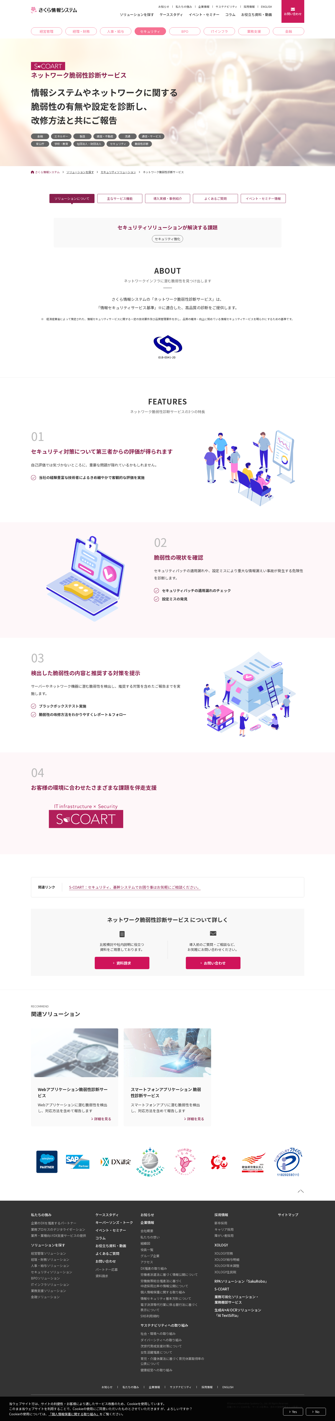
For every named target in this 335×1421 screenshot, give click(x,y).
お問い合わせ (105, 1261)
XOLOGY (221, 1245)
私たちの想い (150, 1237)
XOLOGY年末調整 (227, 1265)
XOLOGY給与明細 (227, 1259)
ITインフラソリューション (50, 1284)
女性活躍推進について (156, 1352)
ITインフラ (219, 31)
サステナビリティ (226, 6)
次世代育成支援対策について (161, 1346)
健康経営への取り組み (156, 1370)
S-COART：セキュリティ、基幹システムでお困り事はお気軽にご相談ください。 (135, 887)
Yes (294, 1411)
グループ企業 (150, 1256)
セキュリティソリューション (118, 172)
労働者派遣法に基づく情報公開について (169, 1274)
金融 (288, 31)
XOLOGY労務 (224, 1253)
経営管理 (46, 31)
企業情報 (203, 6)
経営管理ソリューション (48, 1253)
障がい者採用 (224, 1235)
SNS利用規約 (150, 1316)
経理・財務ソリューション (50, 1259)
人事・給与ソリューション (50, 1265)
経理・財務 (81, 31)
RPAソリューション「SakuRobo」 (242, 1281)
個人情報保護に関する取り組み (163, 1292)
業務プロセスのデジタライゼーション (58, 1229)
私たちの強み (184, 6)
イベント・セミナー (204, 15)
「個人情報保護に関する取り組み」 (74, 1414)
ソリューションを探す (137, 15)
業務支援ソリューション (48, 1290)
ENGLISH (266, 6)
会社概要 (147, 1230)
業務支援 (254, 31)
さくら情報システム (47, 172)
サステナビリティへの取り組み (164, 1325)
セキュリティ (150, 31)
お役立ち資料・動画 (256, 15)
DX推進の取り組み (154, 1268)
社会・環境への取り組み (158, 1333)
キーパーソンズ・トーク (114, 1222)
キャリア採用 (224, 1229)
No (317, 1411)
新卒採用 (221, 1223)
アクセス (147, 1262)
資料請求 (101, 1276)
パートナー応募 (106, 1269)
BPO (184, 31)
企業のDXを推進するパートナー (54, 1223)
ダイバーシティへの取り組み (161, 1340)
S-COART (222, 1289)
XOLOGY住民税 (225, 1272)
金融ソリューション (45, 1297)
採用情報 (249, 6)
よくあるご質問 (107, 1253)
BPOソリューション (45, 1278)
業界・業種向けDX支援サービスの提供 (58, 1235)
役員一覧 (147, 1249)
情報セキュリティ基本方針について (166, 1298)
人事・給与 (115, 31)
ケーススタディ (171, 15)
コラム (230, 15)
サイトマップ (288, 1214)
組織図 (145, 1243)
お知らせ (163, 6)
